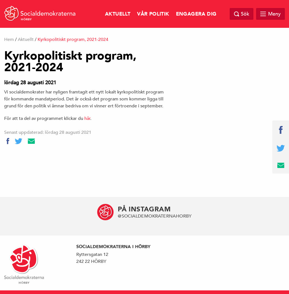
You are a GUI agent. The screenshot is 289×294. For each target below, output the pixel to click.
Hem (9, 39)
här (87, 118)
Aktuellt (117, 14)
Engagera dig (196, 14)
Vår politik (153, 14)
